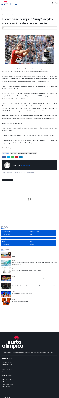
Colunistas (5, 367)
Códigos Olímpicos (7, 362)
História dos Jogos (7, 364)
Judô (31, 234)
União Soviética (23, 153)
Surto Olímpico (35, 395)
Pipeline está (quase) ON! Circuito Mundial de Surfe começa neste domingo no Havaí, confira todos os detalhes (34, 263)
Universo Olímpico (7, 389)
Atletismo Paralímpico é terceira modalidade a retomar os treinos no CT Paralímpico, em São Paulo (34, 255)
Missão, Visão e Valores (8, 379)
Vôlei (31, 241)
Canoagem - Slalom (7, 231)
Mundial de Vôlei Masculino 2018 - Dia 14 (22, 293)
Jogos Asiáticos (6, 234)
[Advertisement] (29, 316)
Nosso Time (6, 382)
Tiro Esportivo (33, 238)
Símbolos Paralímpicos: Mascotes (20, 301)
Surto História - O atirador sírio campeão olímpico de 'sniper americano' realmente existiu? (34, 286)
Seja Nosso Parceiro (8, 384)
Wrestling (32, 244)
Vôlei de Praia (5, 244)
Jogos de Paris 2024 (8, 369)
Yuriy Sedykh (13, 14)
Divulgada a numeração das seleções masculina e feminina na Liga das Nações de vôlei (33, 278)
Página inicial (5, 14)
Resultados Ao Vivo (43, 3)
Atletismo (13, 153)
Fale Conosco (6, 386)
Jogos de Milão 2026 (8, 371)
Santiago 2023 (5, 238)
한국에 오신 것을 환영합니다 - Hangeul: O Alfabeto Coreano (26, 270)
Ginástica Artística (34, 231)
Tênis (3, 241)
